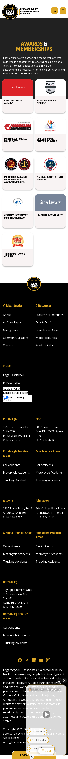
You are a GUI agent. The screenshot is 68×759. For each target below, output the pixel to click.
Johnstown (43, 500)
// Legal (7, 366)
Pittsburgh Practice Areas (15, 454)
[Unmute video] (46, 714)
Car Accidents (11, 465)
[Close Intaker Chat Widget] (64, 680)
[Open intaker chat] (32, 757)
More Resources (46, 338)
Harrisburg (10, 582)
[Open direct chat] (59, 680)
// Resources (43, 306)
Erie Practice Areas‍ (48, 451)
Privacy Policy (11, 383)
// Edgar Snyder (12, 306)
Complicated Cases (48, 330)
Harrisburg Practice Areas (15, 616)
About (7, 315)
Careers (8, 345)
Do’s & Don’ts (44, 322)
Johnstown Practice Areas (48, 535)
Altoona (8, 500)
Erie (38, 419)
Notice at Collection (15, 393)
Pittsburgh (10, 419)
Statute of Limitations (50, 315)
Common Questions (15, 338)
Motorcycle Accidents (16, 472)
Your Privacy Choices (13, 398)
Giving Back (10, 330)
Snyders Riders (45, 345)
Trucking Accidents (15, 480)
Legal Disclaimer (13, 375)
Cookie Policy (11, 388)
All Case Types (12, 322)
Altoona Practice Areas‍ (17, 533)
